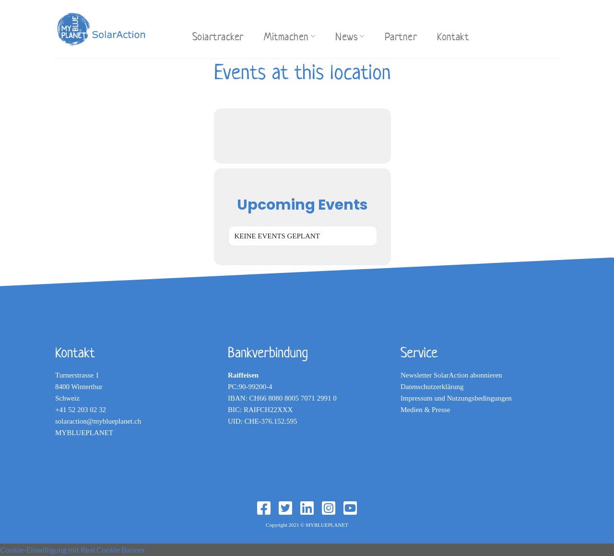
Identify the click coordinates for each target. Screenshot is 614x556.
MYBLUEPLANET (84, 433)
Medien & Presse (425, 410)
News (350, 36)
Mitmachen (290, 36)
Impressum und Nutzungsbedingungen (456, 398)
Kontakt (453, 36)
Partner (401, 36)
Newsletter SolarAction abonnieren (451, 375)
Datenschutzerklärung (432, 386)
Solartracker (218, 36)
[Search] (172, 27)
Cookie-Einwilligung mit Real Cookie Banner (72, 549)
